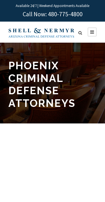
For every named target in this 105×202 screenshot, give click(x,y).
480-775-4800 (65, 14)
